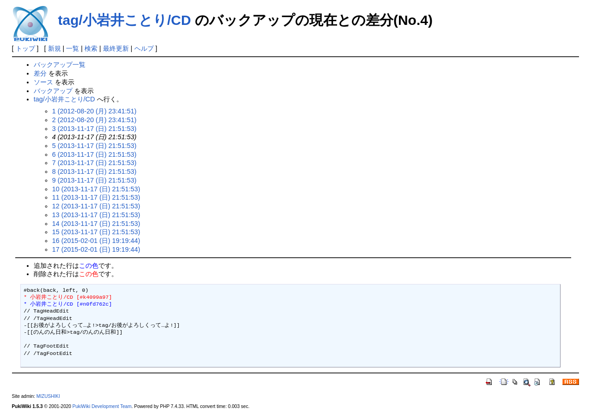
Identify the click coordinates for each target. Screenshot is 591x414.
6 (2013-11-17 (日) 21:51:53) (94, 154)
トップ (25, 48)
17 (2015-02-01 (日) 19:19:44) (96, 249)
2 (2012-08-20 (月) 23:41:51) (94, 120)
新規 (54, 48)
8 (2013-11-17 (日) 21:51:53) (94, 171)
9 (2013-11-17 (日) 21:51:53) (94, 180)
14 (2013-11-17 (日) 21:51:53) (96, 223)
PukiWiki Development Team (102, 406)
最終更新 (116, 48)
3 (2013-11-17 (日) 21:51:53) (94, 128)
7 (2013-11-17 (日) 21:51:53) (94, 162)
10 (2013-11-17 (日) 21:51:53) (96, 189)
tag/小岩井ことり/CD (124, 20)
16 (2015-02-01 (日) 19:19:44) (96, 240)
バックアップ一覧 (59, 64)
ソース (43, 82)
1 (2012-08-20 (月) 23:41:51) (94, 111)
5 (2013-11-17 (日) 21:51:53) (94, 145)
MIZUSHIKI (48, 396)
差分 (40, 73)
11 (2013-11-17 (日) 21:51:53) (96, 197)
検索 (90, 48)
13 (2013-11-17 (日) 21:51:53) (96, 215)
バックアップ (53, 91)
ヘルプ (144, 48)
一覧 (72, 48)
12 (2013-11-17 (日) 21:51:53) (96, 206)
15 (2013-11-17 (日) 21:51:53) (96, 232)
